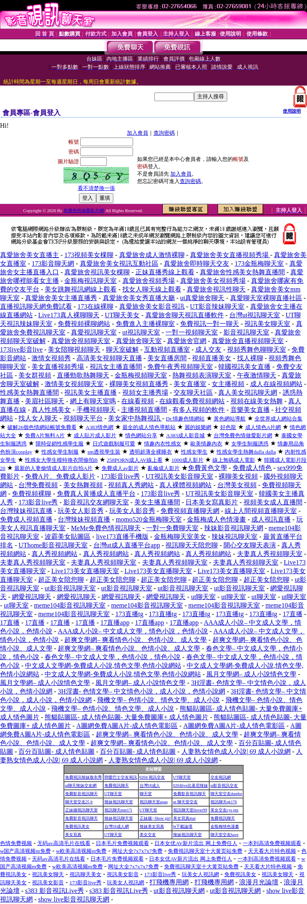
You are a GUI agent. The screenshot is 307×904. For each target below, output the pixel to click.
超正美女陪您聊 (61, 579)
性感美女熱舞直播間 (29, 392)
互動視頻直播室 (167, 349)
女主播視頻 (228, 383)
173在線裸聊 (95, 306)
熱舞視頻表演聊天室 (201, 375)
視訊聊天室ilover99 (190, 810)
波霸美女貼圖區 (67, 536)
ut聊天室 (203, 596)
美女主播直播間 (157, 502)
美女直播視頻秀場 (58, 366)
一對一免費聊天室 (172, 527)
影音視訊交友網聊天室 (96, 502)
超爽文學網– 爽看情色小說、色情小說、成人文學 (135, 639)
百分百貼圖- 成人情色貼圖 (56, 751)
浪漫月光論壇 (258, 882)
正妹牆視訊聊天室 (81, 810)
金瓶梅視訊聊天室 (90, 280)
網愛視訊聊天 (31, 596)
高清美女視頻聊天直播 (109, 358)
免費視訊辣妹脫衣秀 (83, 777)
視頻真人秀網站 (131, 484)
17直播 (292, 613)
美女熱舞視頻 (83, 484)
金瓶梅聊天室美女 (180, 536)
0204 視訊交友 (152, 777)
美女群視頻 (34, 375)
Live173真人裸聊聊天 (68, 315)
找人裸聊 (250, 358)
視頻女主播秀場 (145, 392)
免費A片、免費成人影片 (60, 476)
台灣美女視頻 (237, 484)
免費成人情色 (252, 467)
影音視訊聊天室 (246, 332)
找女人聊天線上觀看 (151, 289)
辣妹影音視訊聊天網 (233, 527)
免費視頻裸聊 (31, 493)
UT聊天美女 (122, 315)
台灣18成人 (150, 785)
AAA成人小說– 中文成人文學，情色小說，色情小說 (133, 631)
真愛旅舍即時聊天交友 (196, 263)
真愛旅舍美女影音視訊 (152, 306)
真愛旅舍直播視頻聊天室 (248, 340)
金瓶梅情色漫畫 (224, 826)
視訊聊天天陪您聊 (191, 545)
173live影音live (21, 349)
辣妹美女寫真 (152, 826)
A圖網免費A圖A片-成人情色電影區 (127, 725)
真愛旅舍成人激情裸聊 (152, 254)
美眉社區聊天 (44, 401)
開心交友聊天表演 (249, 545)
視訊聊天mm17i (118, 810)
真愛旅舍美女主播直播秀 (61, 297)
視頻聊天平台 (83, 418)
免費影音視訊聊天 (81, 793)
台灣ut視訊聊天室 (254, 315)
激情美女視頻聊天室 (74, 383)
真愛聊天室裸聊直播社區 (266, 297)
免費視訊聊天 (116, 785)
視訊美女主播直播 (90, 392)
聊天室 (146, 793)
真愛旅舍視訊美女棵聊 (97, 272)
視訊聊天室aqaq (154, 802)
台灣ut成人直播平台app (126, 545)
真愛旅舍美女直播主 (29, 254)
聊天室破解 (122, 349)
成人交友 (208, 349)
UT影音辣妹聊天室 (217, 306)
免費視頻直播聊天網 (189, 510)
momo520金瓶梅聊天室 (149, 519)
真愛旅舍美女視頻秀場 (213, 280)
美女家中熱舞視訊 (135, 418)
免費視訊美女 (77, 826)
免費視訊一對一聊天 (209, 323)
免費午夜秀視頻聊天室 (180, 366)
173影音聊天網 (53, 263)
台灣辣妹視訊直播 (26, 510)
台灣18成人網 (116, 826)
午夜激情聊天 (256, 375)
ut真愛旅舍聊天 (202, 297)
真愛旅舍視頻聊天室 (80, 340)
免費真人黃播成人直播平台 (96, 493)
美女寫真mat (184, 818)
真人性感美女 (51, 409)
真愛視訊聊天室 (94, 332)
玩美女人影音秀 (81, 510)
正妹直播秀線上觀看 (164, 272)
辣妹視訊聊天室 (234, 536)
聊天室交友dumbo (226, 793)
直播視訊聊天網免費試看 (36, 306)
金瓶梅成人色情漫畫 (216, 519)
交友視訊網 (220, 777)
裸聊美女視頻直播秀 (138, 383)
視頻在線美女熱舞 (256, 401)
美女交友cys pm (224, 810)
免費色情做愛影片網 (83, 210)
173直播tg (129, 613)
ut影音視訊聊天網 (179, 890)
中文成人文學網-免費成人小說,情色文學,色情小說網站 (103, 665)
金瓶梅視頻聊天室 (141, 375)
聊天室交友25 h (79, 802)
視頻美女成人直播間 (273, 502)
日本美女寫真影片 (211, 502)
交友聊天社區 (193, 392)
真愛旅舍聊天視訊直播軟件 (184, 315)
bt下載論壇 (183, 826)
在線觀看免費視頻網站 (192, 401)
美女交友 (148, 834)
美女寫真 (73, 834)
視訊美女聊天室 (267, 323)
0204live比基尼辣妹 (190, 785)
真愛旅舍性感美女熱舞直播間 (242, 272)
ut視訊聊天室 (141, 332)
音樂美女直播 (250, 409)
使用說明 (292, 110)
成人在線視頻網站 (276, 383)
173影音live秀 (120, 476)
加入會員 (137, 133)
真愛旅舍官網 (186, 340)
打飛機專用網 (169, 882)
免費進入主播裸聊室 (145, 323)
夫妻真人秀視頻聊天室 (269, 553)
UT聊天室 (182, 777)
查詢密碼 (164, 133)
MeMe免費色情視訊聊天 (106, 527)
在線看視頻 (137, 401)
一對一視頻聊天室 (191, 332)
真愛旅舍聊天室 (139, 340)
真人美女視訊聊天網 (247, 392)
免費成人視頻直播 (26, 519)
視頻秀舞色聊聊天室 (256, 349)
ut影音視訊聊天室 (70, 588)
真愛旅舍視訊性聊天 (216, 289)
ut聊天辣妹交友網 (81, 785)
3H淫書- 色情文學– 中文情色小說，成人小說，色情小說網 (141, 691)
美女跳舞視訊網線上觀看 (81, 289)
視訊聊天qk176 (223, 802)
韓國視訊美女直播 (244, 366)
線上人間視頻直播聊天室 (261, 510)
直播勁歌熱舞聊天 (83, 375)
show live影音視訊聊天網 (73, 899)
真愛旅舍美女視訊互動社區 (119, 263)
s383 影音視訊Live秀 (54, 890)
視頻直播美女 (211, 358)
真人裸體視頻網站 (185, 484)
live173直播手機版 (122, 536)
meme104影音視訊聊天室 (70, 605)
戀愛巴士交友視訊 (120, 777)
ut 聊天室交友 (185, 802)
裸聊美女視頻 (238, 476)
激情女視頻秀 (51, 358)
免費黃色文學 (207, 467)
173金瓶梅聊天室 (259, 263)
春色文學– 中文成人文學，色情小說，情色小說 (113, 656)
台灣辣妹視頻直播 (84, 519)
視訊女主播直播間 (116, 366)
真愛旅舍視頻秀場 (148, 280)
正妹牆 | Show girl (155, 818)
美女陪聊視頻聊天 (74, 349)
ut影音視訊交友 (224, 785)
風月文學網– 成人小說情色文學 (251, 674)
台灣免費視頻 (38, 484)
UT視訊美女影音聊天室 (179, 476)
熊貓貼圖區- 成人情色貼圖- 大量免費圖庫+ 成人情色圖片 (126, 717)
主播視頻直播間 (144, 409)
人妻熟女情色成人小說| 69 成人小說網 (236, 751)
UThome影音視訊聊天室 (53, 545)
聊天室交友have (224, 834)
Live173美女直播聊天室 (85, 570)
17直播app (114, 622)
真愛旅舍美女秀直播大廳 (139, 297)
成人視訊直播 (271, 519)
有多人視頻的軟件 (198, 409)
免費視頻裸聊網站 (84, 323)
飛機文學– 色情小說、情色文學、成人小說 (158, 699)
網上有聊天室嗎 (93, 401)
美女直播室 (190, 383)
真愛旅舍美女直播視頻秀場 (230, 254)
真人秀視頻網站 (54, 553)
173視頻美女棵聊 (88, 254)
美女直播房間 (167, 358)
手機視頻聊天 (96, 409)
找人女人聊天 (38, 418)
